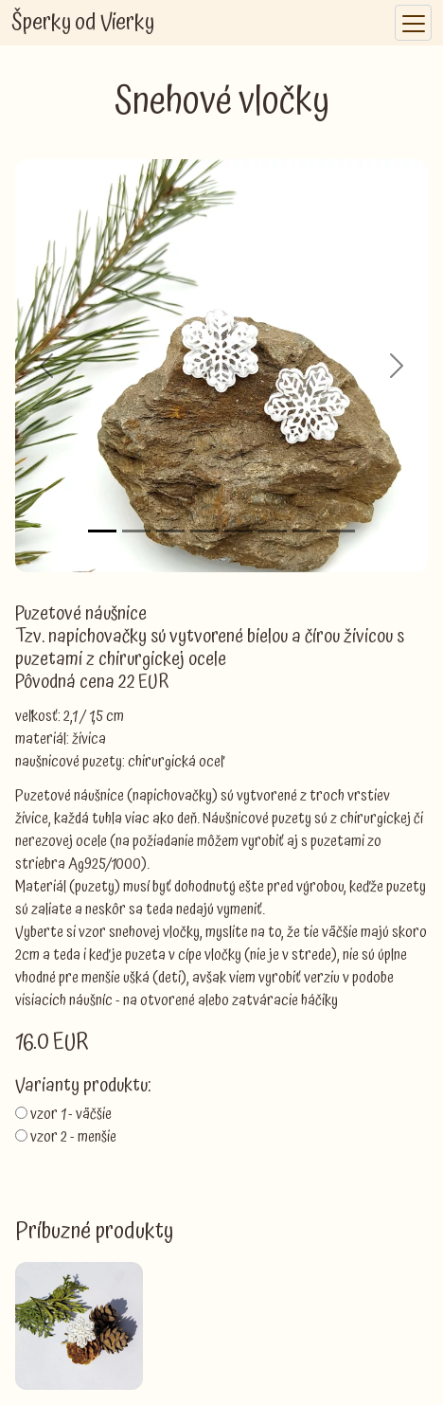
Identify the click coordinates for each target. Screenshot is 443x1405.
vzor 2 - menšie (73, 1137)
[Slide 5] (238, 531)
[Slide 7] (306, 531)
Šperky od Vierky (82, 23)
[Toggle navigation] (413, 23)
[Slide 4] (204, 531)
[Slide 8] (341, 531)
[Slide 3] (170, 531)
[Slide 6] (272, 531)
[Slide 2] (136, 531)
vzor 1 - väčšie (71, 1114)
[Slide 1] (102, 531)
